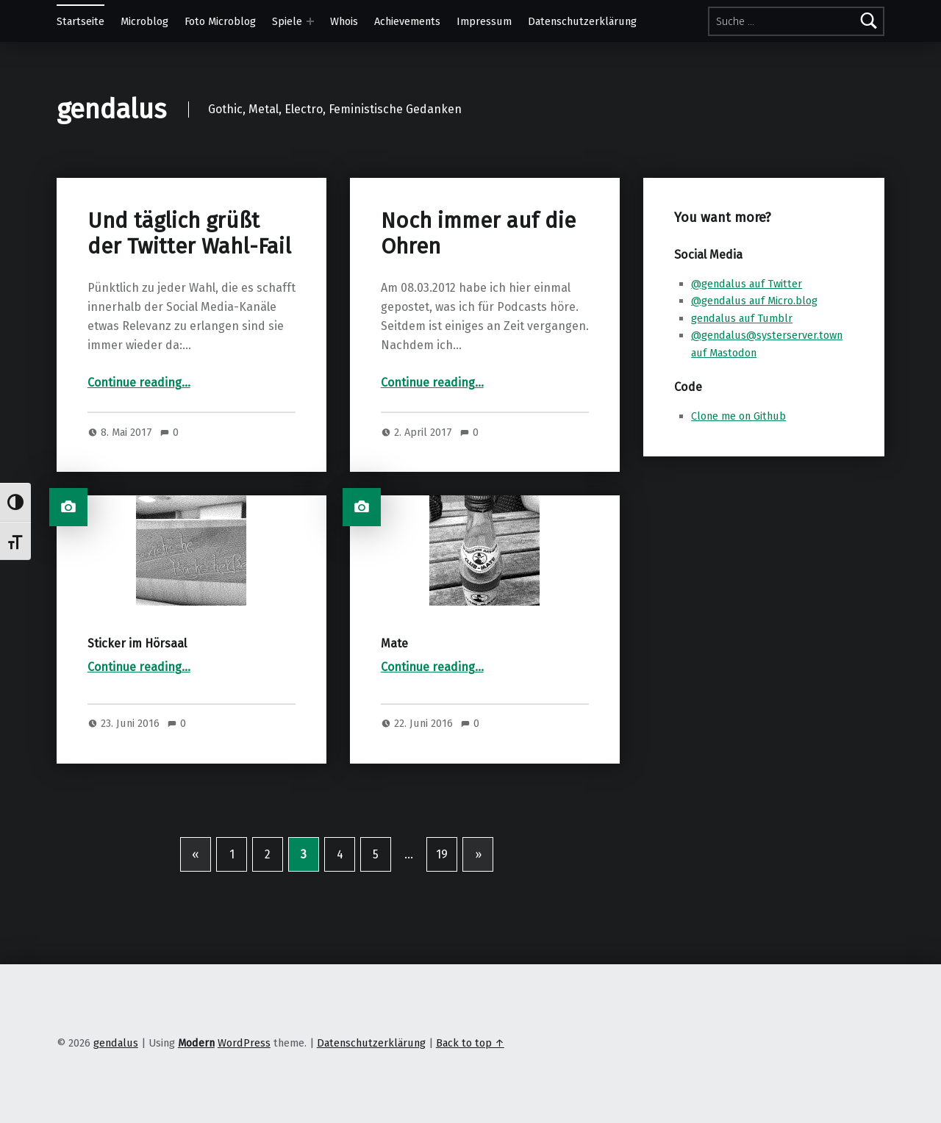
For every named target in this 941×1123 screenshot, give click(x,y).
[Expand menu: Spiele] (310, 21)
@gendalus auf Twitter (746, 283)
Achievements (407, 21)
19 (442, 854)
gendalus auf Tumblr (741, 318)
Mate (394, 643)
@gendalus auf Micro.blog (754, 300)
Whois (344, 21)
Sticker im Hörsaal (137, 643)
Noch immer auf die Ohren (478, 233)
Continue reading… (138, 383)
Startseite (80, 21)
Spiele (287, 21)
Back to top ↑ (470, 1043)
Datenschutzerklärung (582, 21)
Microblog (144, 21)
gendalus (111, 109)
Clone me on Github (738, 416)
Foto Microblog (220, 21)
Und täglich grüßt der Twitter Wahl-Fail (189, 233)
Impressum (484, 21)
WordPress (244, 1043)
